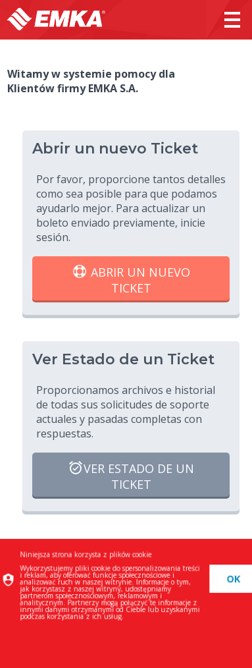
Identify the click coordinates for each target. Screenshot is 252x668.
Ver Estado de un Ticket (131, 476)
